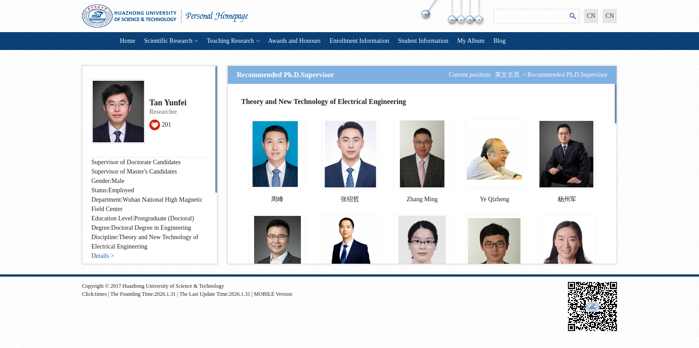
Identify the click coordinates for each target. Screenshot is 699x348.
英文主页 (507, 74)
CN (591, 15)
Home (127, 40)
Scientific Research (170, 40)
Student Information (423, 40)
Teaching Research (233, 40)
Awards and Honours (294, 40)
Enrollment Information (359, 40)
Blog (499, 40)
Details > (102, 256)
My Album (471, 40)
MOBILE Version (273, 294)
